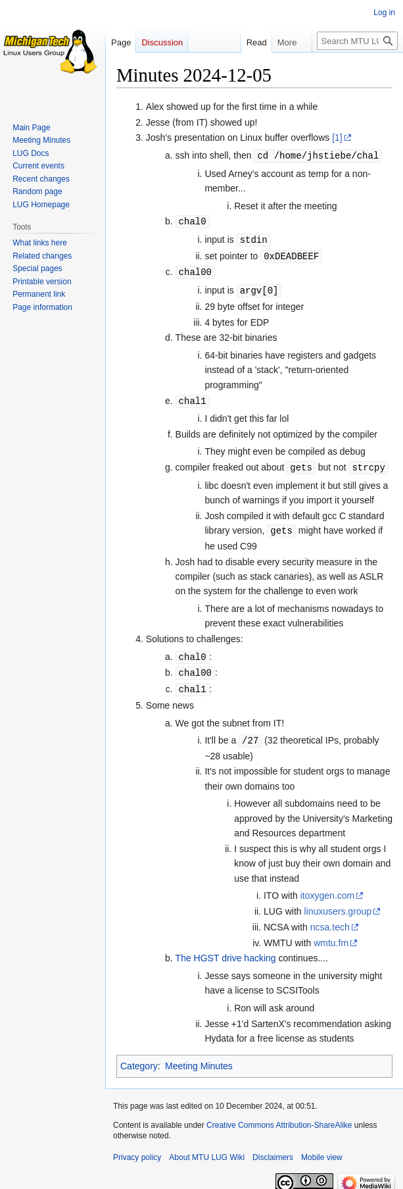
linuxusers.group (337, 903)
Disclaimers (272, 1148)
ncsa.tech (330, 918)
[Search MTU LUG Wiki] (357, 41)
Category (139, 1057)
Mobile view (322, 1148)
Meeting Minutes (199, 1057)
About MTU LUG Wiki (207, 1148)
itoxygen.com (327, 887)
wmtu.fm (331, 934)
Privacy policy (137, 1148)
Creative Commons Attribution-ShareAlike (279, 1116)
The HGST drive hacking (226, 949)
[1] (337, 137)
